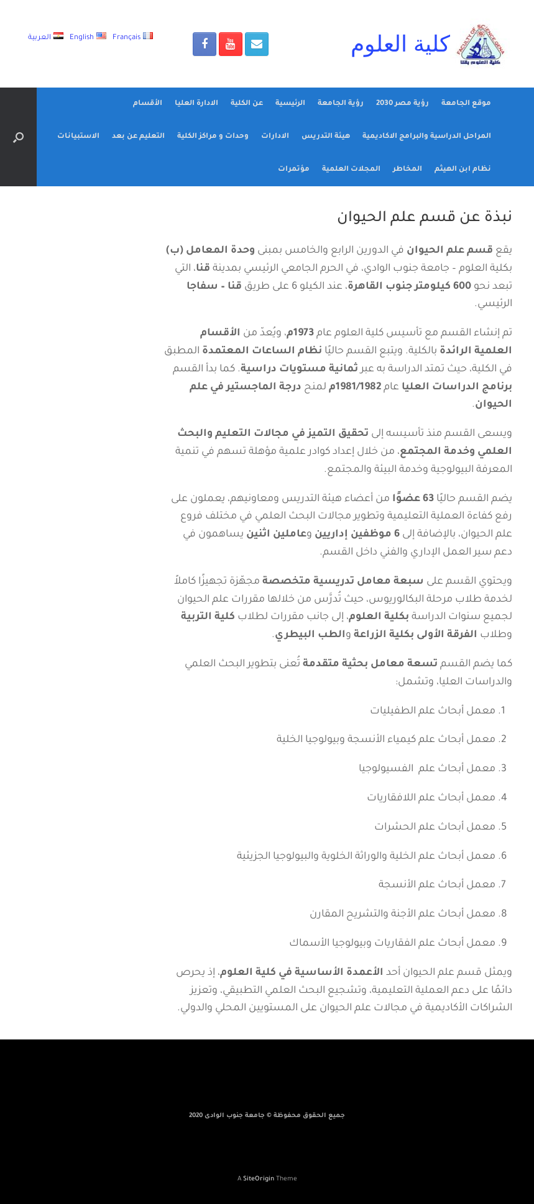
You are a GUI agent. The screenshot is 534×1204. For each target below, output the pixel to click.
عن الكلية (247, 104)
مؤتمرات (294, 170)
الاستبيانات (78, 137)
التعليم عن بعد (138, 137)
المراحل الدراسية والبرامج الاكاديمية (426, 137)
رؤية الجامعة (341, 104)
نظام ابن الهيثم (463, 170)
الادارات (275, 137)
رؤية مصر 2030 (402, 104)
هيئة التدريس (326, 137)
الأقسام (147, 104)
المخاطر (407, 170)
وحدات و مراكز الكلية (213, 137)
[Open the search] (18, 137)
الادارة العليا (196, 104)
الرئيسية (290, 104)
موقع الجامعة (466, 104)
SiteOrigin (258, 1179)
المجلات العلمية (351, 170)
